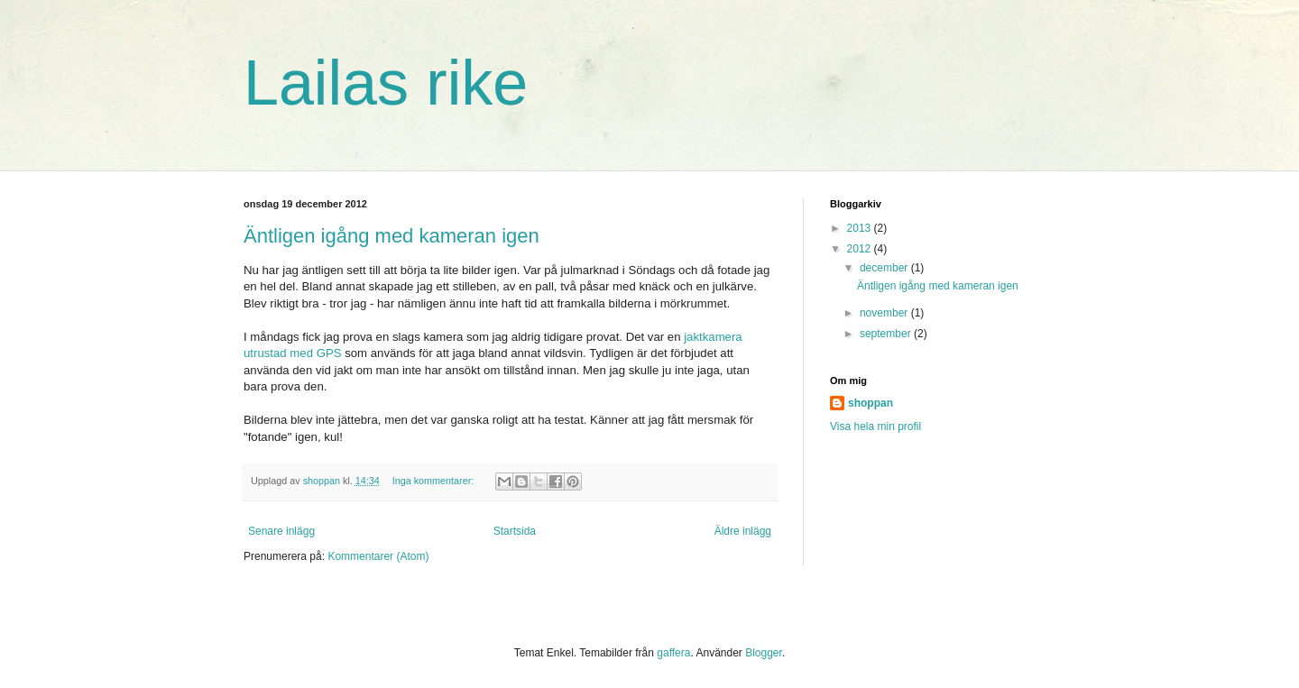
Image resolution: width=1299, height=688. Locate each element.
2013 (860, 228)
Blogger (763, 653)
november (885, 313)
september (887, 333)
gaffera (673, 653)
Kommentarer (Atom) (377, 556)
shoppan (870, 403)
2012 (860, 249)
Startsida (514, 531)
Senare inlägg (281, 531)
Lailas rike (386, 83)
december (885, 267)
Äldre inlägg (742, 531)
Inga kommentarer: (434, 480)
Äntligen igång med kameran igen (391, 236)
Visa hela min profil (875, 426)
